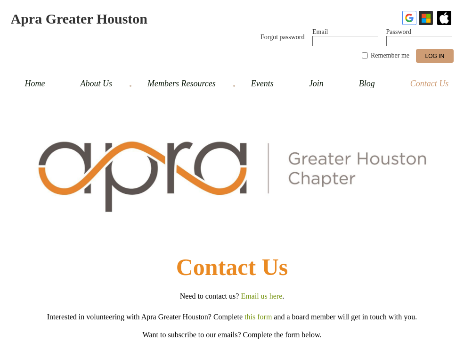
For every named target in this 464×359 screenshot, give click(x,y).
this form (258, 317)
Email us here (261, 296)
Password (399, 31)
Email (320, 31)
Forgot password (282, 37)
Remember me (390, 55)
